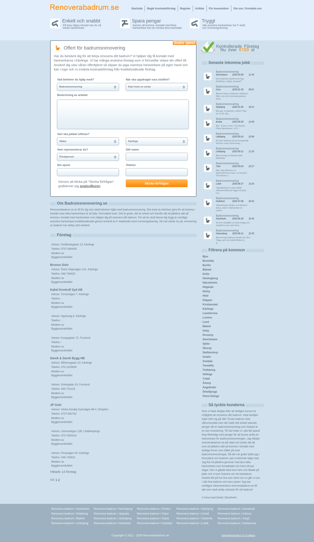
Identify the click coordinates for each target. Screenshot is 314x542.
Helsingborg (210, 278)
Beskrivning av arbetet (72, 95)
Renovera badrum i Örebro (154, 508)
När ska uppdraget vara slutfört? (148, 79)
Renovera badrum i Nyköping (194, 508)
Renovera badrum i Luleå (192, 523)
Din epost (63, 165)
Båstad (207, 269)
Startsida (136, 8)
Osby (206, 330)
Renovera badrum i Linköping (69, 523)
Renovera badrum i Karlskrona (237, 523)
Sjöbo (206, 343)
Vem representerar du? (72, 149)
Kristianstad (210, 304)
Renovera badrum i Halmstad (112, 523)
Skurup (207, 348)
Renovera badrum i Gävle (153, 518)
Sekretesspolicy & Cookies (238, 535)
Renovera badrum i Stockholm (70, 508)
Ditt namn (132, 149)
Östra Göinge (211, 396)
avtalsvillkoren (90, 186)
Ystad (206, 378)
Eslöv (206, 273)
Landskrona (210, 313)
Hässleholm (210, 282)
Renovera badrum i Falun (153, 513)
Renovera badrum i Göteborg (69, 513)
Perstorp (208, 335)
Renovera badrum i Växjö (234, 518)
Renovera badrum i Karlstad (154, 523)
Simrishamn (210, 339)
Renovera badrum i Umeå (192, 513)
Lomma (207, 317)
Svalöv (207, 356)
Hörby (206, 291)
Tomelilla (208, 365)
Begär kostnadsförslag (161, 8)
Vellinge (207, 374)
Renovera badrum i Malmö (68, 518)
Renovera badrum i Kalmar (234, 513)
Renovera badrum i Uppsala (111, 513)
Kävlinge (208, 308)
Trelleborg (209, 369)
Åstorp (207, 383)
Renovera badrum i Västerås (194, 518)
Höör (206, 295)
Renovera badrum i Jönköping (112, 518)
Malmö (207, 326)
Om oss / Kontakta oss (248, 8)
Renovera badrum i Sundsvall (236, 508)
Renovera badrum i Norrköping (113, 508)
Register (185, 8)
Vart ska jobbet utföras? (73, 134)
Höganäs (208, 287)
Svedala (207, 361)
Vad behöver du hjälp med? (75, 79)
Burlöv (207, 265)
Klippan (207, 300)
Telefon (131, 165)
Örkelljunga (210, 391)
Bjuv (205, 256)
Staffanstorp (210, 352)
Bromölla (208, 260)
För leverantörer (219, 8)
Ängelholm (209, 387)
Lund (206, 321)
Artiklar (199, 8)
